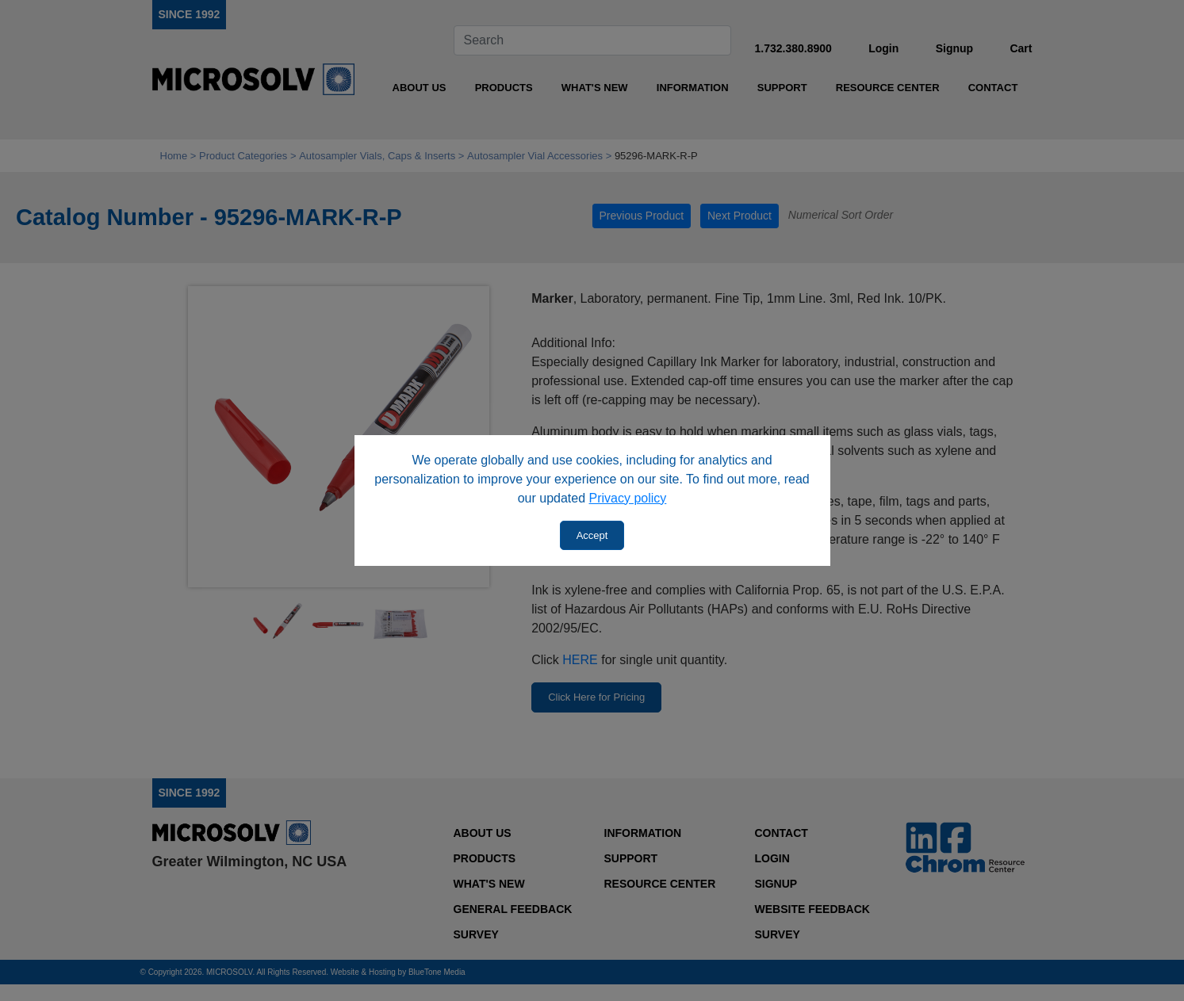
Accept (592, 535)
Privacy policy (628, 498)
